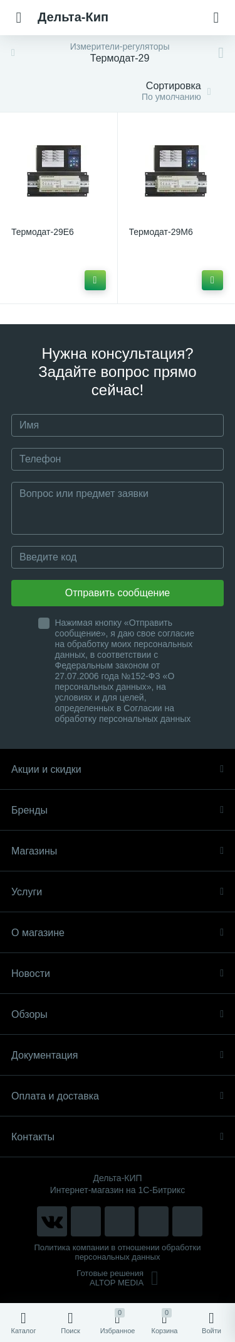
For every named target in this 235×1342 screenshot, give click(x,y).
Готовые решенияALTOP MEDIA (117, 1278)
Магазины (117, 851)
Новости (117, 973)
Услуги (117, 891)
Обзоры (117, 1014)
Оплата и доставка (117, 1096)
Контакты (117, 1137)
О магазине (117, 932)
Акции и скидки (117, 769)
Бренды (117, 810)
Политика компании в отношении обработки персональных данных (117, 1252)
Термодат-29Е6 (42, 232)
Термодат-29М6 (161, 232)
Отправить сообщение (117, 592)
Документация (117, 1055)
